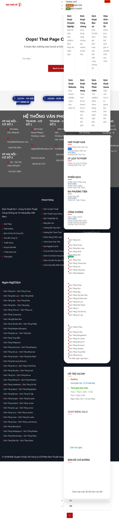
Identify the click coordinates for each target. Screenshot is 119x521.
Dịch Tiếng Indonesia (12, 347)
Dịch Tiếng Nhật (27, 296)
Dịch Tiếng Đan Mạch (28, 356)
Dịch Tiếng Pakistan (28, 380)
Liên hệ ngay (76, 447)
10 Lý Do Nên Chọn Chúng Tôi (54, 251)
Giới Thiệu (8, 224)
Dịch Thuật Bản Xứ (50, 218)
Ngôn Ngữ (71, 231)
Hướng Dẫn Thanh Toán (52, 232)
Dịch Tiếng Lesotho (25, 412)
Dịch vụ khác (73, 133)
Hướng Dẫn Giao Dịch (51, 228)
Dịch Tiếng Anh (10, 291)
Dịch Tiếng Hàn (9, 300)
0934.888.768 (76, 383)
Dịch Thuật (74, 8)
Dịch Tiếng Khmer (24, 375)
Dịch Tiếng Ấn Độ (29, 384)
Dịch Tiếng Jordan (27, 403)
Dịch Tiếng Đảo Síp (11, 440)
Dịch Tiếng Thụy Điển (12, 338)
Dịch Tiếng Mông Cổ (12, 380)
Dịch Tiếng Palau (30, 436)
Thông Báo (8, 257)
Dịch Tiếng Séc (25, 333)
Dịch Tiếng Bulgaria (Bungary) (15, 328)
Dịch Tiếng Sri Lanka (26, 417)
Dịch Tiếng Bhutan (11, 394)
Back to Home (59, 68)
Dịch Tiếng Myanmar (27, 352)
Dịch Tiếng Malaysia (29, 347)
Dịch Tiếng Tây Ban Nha (13, 324)
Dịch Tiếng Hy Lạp (11, 408)
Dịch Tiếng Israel (26, 370)
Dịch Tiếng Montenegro (13, 436)
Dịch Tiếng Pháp (23, 300)
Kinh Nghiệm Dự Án (51, 246)
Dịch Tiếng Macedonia (12, 426)
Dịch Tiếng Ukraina (11, 356)
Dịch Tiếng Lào (26, 310)
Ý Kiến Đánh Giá (10, 252)
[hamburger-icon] (107, 1)
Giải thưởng (8, 229)
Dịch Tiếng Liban (10, 417)
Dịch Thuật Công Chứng (52, 214)
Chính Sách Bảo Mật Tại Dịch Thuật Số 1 (58, 265)
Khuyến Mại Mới (10, 247)
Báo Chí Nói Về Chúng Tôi (13, 233)
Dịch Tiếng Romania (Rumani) (15, 361)
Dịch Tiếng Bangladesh (27, 389)
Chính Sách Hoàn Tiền (51, 242)
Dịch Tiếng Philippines (12, 342)
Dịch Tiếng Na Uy (10, 366)
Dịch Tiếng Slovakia (11, 370)
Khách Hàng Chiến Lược (52, 237)
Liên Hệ (70, 365)
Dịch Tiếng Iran (9, 375)
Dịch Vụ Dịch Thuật (50, 209)
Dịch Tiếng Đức (10, 305)
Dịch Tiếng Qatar (26, 440)
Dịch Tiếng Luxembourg (27, 422)
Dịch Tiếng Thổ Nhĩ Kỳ (27, 366)
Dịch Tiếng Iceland (11, 403)
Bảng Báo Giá (48, 223)
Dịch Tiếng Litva (10, 412)
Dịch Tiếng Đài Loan (11, 296)
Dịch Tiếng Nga (23, 305)
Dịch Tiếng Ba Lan (11, 333)
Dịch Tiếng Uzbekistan (12, 384)
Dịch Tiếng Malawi (30, 431)
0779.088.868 (89, 383)
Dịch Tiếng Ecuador (27, 398)
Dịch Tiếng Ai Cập (27, 394)
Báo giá (74, 5)
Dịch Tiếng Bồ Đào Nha (13, 319)
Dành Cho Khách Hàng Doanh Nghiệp (57, 256)
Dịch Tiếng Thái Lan (11, 310)
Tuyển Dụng (8, 243)
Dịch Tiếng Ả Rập (30, 324)
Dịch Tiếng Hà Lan (11, 352)
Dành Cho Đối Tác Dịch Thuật (54, 260)
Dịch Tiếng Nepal (10, 389)
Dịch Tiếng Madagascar (13, 431)
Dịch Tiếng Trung (23, 291)
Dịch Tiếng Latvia (26, 408)
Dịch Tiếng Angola (11, 398)
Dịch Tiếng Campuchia (12, 314)
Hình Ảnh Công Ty (10, 238)
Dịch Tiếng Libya (10, 422)
